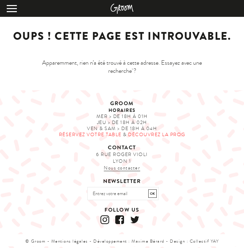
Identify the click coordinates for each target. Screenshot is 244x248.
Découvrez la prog (156, 134)
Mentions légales (69, 241)
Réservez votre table (90, 134)
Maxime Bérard (147, 241)
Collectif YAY (204, 241)
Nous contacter (122, 168)
